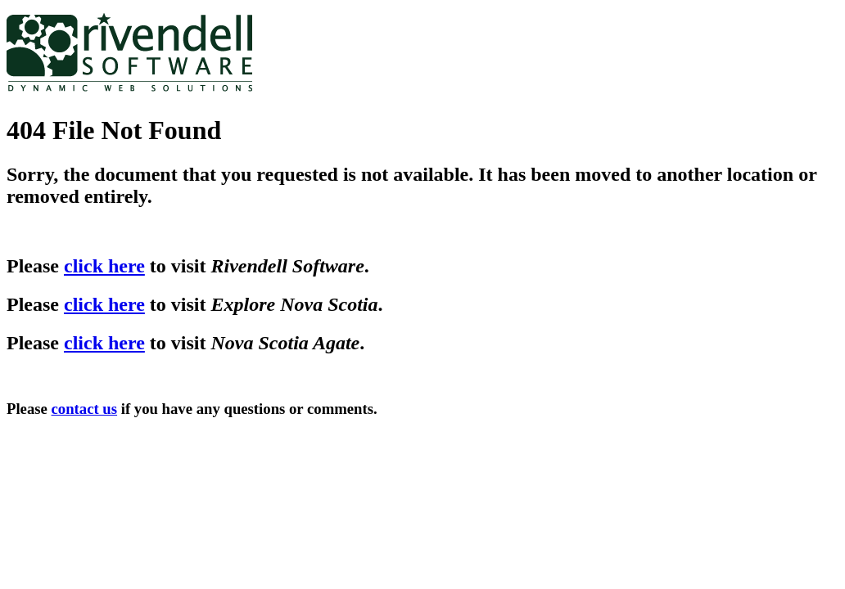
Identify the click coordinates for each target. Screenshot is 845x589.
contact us (85, 408)
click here (104, 266)
